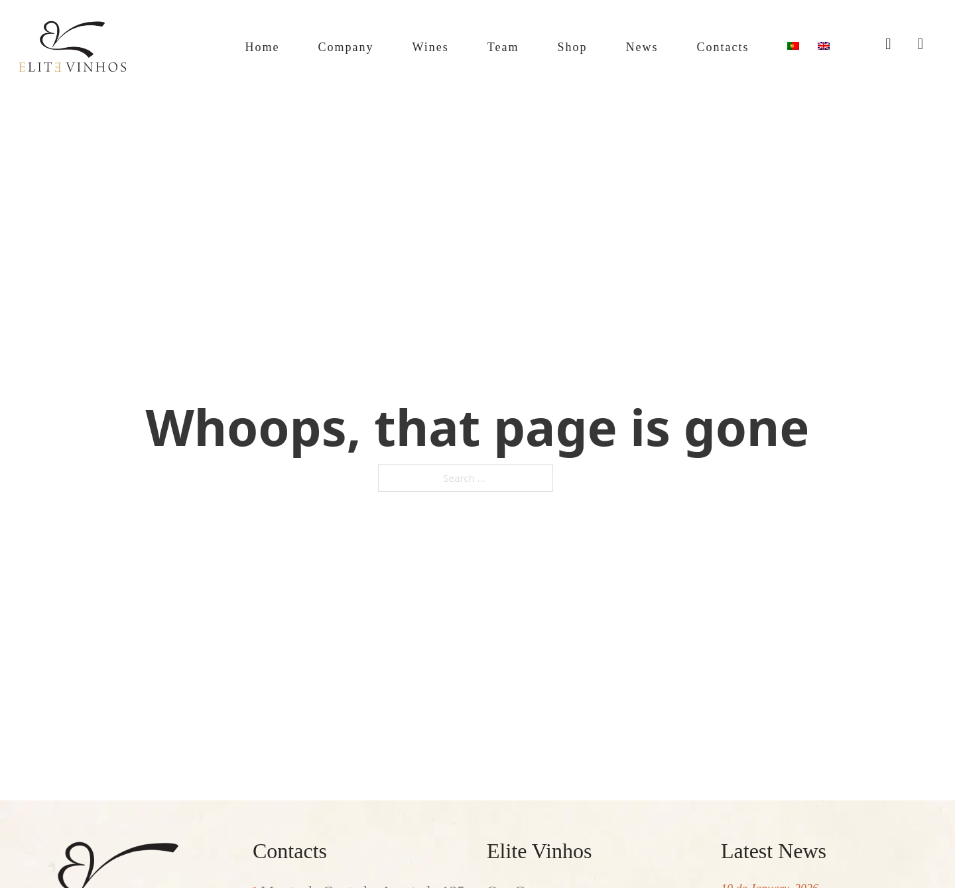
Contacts (713, 46)
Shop (544, 46)
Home (200, 46)
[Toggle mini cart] (920, 44)
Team (467, 46)
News (619, 46)
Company (293, 46)
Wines (387, 46)
